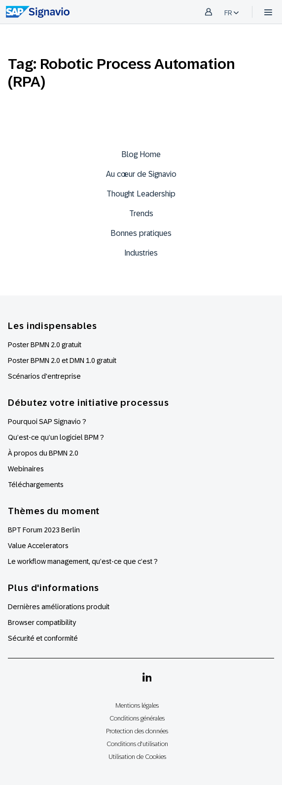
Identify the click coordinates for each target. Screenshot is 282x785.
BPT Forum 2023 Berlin (44, 530)
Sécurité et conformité (43, 638)
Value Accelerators (38, 546)
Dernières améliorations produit (58, 607)
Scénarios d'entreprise (44, 376)
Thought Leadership (141, 194)
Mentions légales (137, 705)
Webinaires (26, 469)
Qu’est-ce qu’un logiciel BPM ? (56, 437)
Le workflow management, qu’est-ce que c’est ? (83, 561)
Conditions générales (137, 718)
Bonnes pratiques (141, 233)
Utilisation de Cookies (137, 756)
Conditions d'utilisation (137, 744)
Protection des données (137, 731)
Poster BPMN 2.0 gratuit (44, 345)
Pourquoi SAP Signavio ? (47, 421)
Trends (141, 213)
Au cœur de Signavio (141, 174)
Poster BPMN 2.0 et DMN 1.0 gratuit (62, 360)
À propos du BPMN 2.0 (43, 453)
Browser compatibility (42, 622)
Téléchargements (36, 485)
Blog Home (141, 154)
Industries (141, 253)
